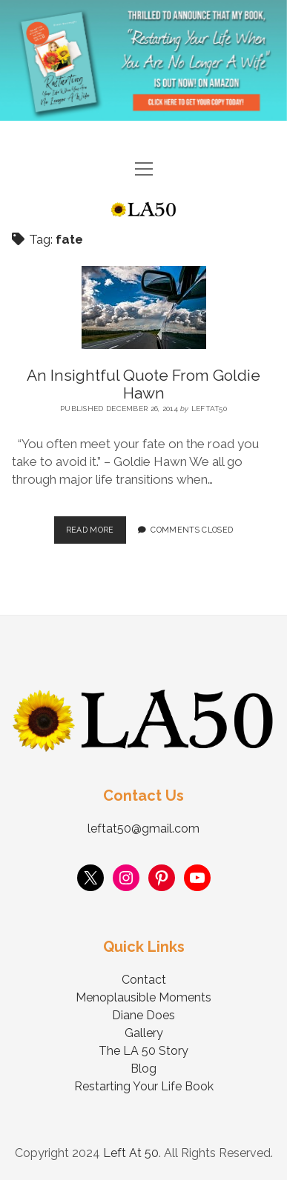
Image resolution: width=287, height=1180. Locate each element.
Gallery (144, 1033)
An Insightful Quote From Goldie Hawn (143, 384)
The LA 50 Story (143, 1051)
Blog (143, 1068)
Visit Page (143, 60)
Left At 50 (131, 1153)
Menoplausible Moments (143, 997)
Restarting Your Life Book (144, 1086)
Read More (96, 525)
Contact (144, 980)
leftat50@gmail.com (143, 828)
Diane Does (143, 1015)
